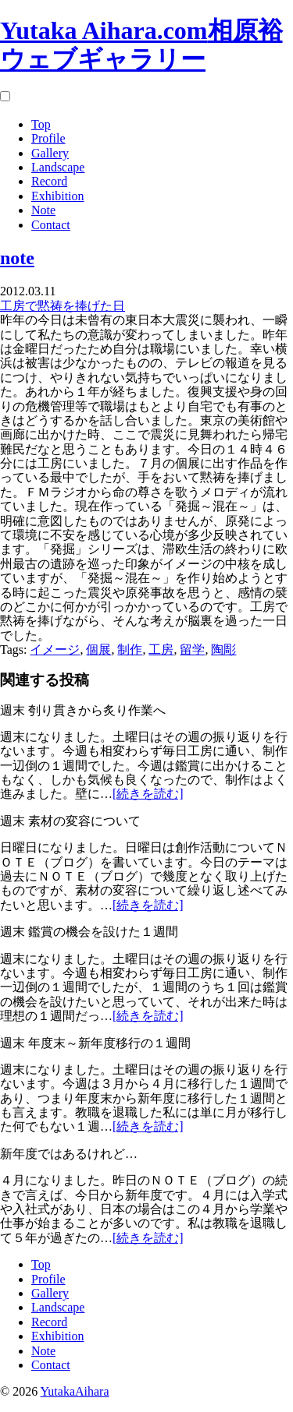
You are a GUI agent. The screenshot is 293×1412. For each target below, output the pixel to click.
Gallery (50, 153)
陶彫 (223, 649)
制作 (129, 649)
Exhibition (57, 196)
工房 (160, 649)
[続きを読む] (148, 793)
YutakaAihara (75, 1391)
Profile (48, 138)
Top (41, 124)
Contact (50, 224)
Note (43, 210)
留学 (192, 649)
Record (49, 181)
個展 (98, 649)
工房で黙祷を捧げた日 (62, 305)
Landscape (57, 167)
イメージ (55, 649)
